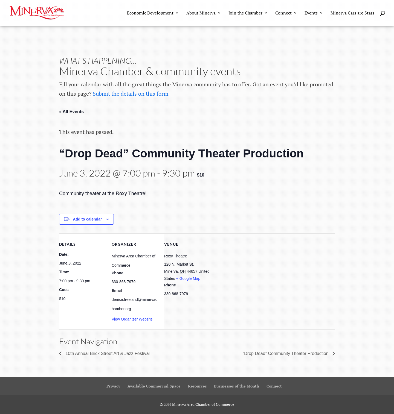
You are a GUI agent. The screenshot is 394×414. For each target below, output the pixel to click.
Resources (197, 386)
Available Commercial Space (154, 386)
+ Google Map (188, 278)
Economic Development (150, 13)
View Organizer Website (132, 319)
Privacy (113, 386)
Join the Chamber (245, 13)
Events (311, 13)
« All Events (71, 111)
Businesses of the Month (236, 386)
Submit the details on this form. (131, 93)
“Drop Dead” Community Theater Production (286, 353)
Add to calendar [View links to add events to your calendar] (87, 219)
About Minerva (201, 13)
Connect (283, 13)
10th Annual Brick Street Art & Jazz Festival (107, 353)
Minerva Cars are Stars (352, 13)
